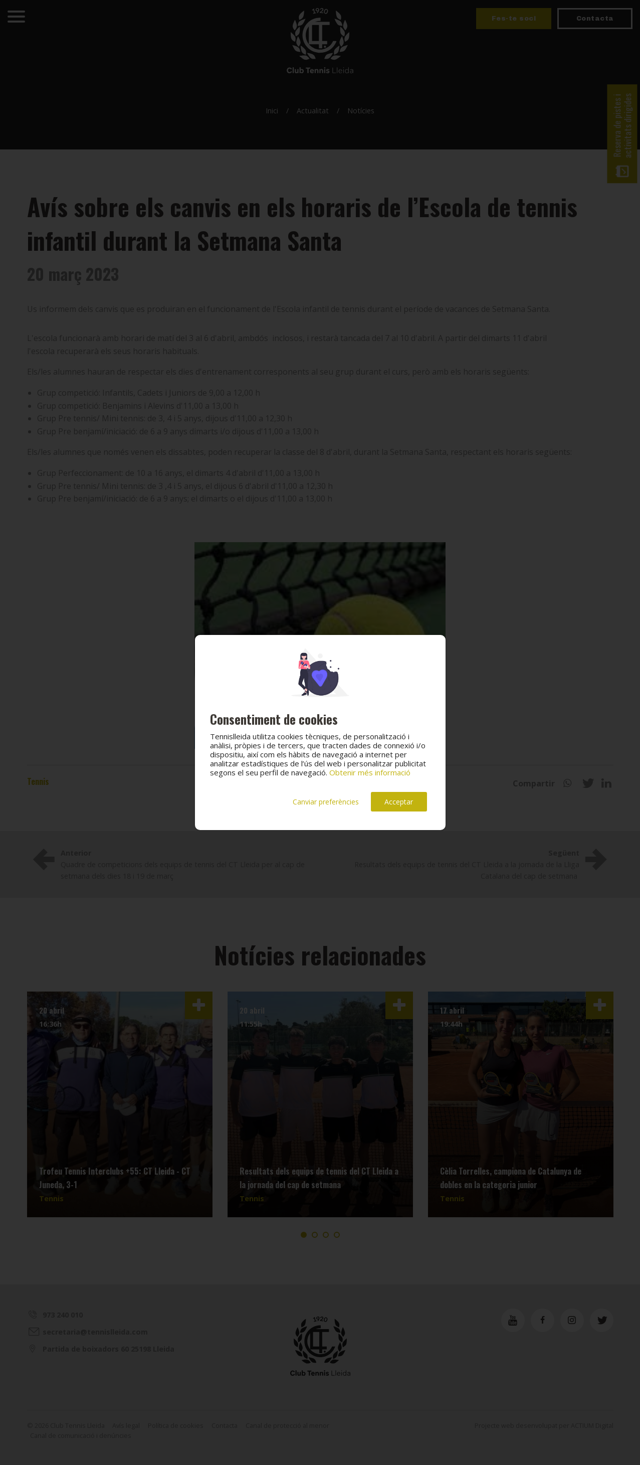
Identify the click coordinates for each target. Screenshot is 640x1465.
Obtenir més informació (369, 772)
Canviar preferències (326, 801)
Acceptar (398, 801)
